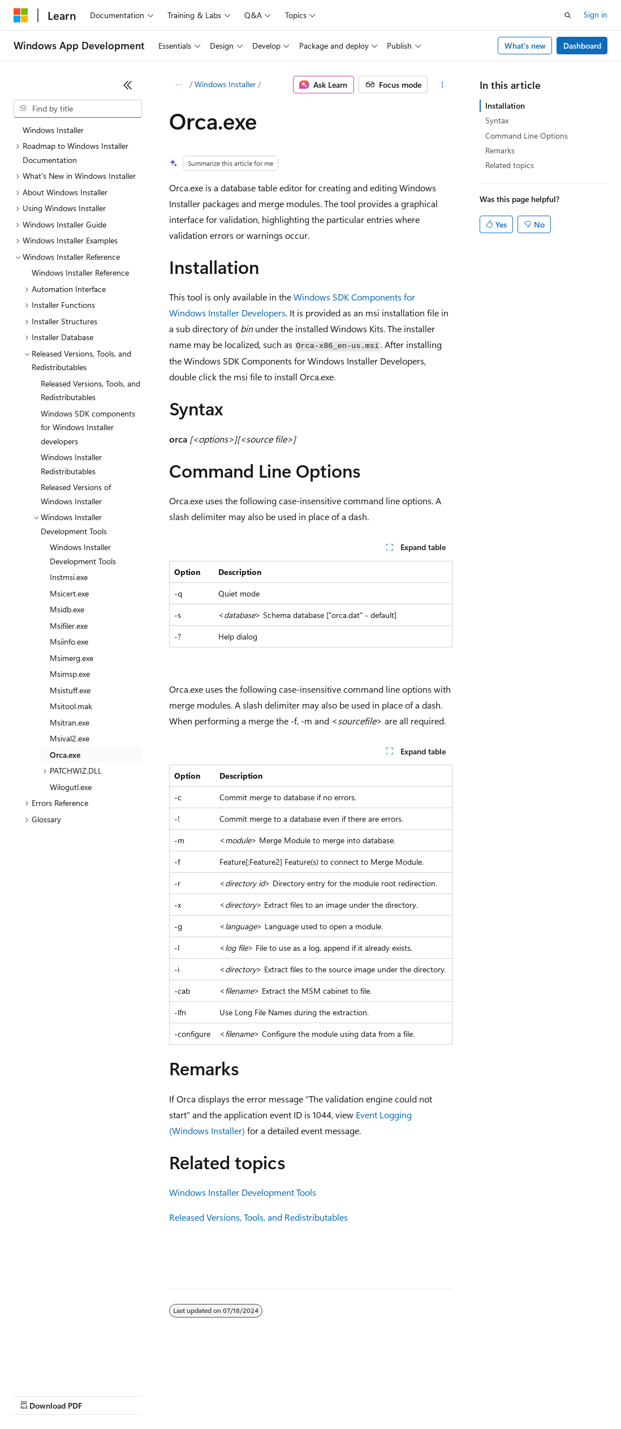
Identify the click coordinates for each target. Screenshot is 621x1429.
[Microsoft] (21, 15)
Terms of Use (413, 1394)
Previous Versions (102, 1394)
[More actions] (442, 85)
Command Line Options (526, 135)
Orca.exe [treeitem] (65, 754)
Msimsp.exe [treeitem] (70, 673)
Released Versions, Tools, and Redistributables (258, 1217)
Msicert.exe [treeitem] (69, 593)
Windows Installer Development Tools (242, 1192)
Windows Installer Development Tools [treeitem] (83, 554)
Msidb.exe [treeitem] (67, 609)
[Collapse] (128, 85)
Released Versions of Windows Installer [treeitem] (76, 494)
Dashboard (582, 45)
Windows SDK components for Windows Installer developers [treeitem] (88, 427)
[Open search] (568, 15)
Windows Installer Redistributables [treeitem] (71, 464)
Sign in (595, 14)
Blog (154, 1394)
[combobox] (78, 109)
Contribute (202, 1394)
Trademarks (469, 1394)
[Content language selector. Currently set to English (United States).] (65, 1368)
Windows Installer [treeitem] (53, 130)
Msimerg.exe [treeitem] (71, 658)
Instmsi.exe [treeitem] (69, 577)
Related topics (509, 165)
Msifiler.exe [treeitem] (69, 625)
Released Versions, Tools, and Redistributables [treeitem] (90, 390)
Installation (505, 105)
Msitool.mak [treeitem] (71, 706)
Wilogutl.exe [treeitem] (71, 787)
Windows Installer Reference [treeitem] (80, 272)
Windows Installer (225, 84)
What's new (525, 45)
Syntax (496, 120)
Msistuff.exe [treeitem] (70, 690)
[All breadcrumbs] (179, 85)
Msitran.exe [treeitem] (69, 722)
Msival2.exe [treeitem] (69, 738)
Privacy (247, 1394)
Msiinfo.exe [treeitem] (69, 641)
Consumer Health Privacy (325, 1394)
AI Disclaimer (36, 1394)
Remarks (500, 150)
